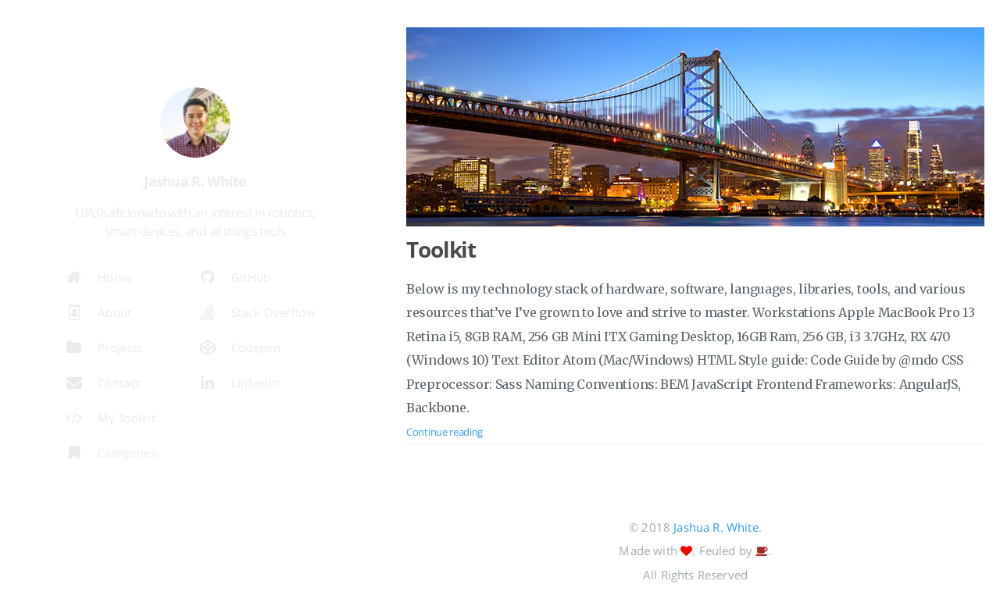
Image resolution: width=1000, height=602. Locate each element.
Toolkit (441, 249)
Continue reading (444, 432)
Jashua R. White (715, 527)
